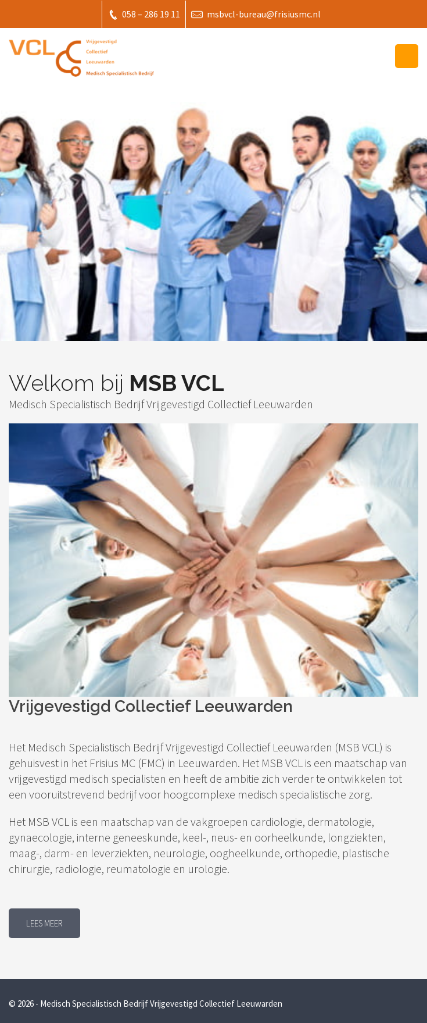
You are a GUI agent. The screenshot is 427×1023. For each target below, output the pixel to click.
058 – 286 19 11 (143, 14)
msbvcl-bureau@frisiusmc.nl (256, 14)
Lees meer (44, 923)
